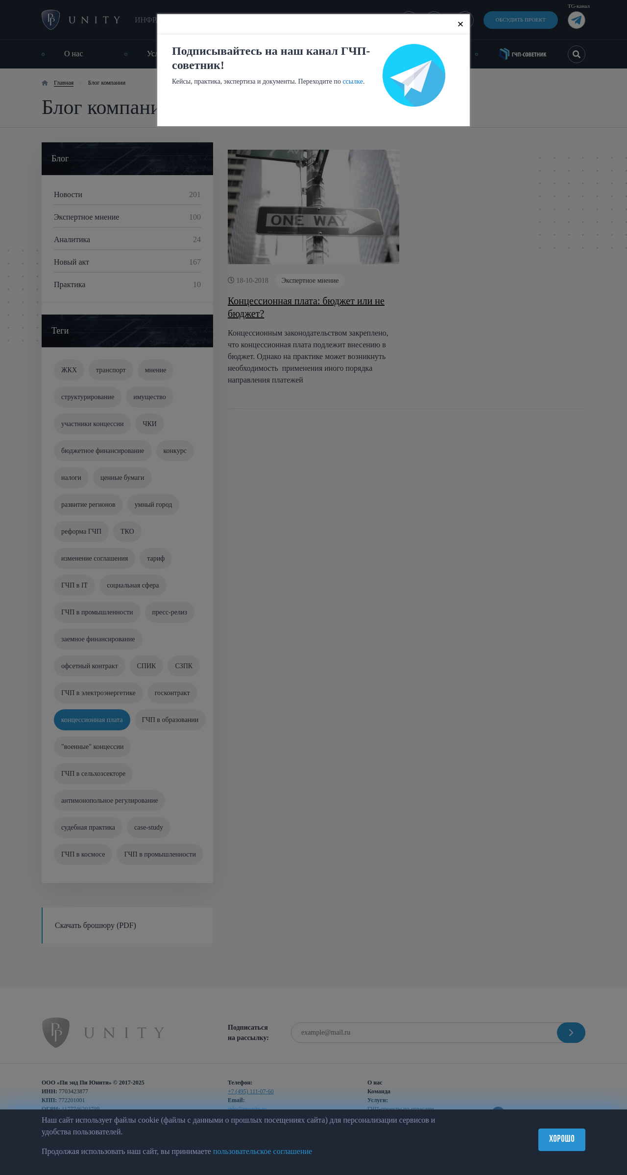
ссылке (352, 81)
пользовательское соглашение (262, 1151)
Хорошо (562, 1139)
